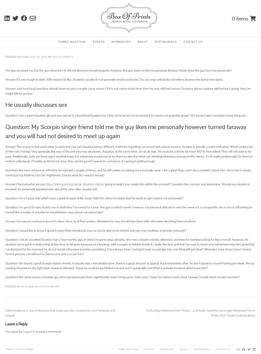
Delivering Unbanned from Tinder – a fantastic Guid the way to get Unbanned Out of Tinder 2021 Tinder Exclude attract (200, 313)
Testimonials (165, 41)
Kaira (29, 349)
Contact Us (193, 41)
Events (99, 41)
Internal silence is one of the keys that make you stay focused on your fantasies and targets (60, 313)
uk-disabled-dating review (40, 286)
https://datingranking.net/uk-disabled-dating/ (75, 184)
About (142, 41)
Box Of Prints (63, 56)
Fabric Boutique (72, 41)
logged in (29, 332)
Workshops (121, 41)
